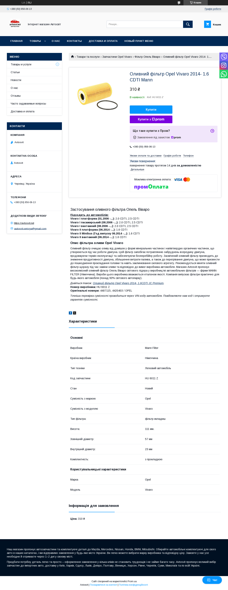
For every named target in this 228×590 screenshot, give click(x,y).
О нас (56, 41)
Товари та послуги (88, 56)
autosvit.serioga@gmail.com (30, 228)
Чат (212, 580)
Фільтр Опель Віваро (147, 56)
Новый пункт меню (138, 41)
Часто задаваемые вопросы (28, 103)
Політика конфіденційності (133, 585)
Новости (16, 80)
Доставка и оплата (103, 41)
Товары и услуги (21, 64)
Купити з (151, 119)
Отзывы (16, 95)
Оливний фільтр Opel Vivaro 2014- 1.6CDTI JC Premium (128, 283)
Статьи (15, 72)
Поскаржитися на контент (103, 585)
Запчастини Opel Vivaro (117, 56)
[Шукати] (188, 24)
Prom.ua (132, 581)
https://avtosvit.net (24, 223)
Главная (16, 41)
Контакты (74, 41)
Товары (35, 41)
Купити (151, 109)
